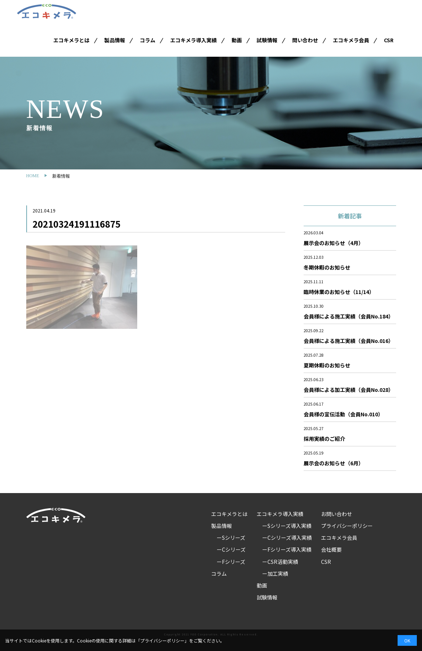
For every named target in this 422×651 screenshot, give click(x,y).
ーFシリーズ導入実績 (286, 549)
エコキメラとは (71, 40)
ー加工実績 (275, 573)
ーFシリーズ (231, 561)
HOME (32, 175)
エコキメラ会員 (351, 40)
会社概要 (331, 549)
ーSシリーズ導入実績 (286, 525)
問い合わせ (305, 40)
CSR (389, 40)
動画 (237, 40)
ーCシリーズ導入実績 (287, 537)
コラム (147, 40)
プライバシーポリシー (347, 525)
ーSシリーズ (231, 537)
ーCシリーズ (231, 549)
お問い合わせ (336, 514)
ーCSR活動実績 (280, 561)
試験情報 (267, 40)
